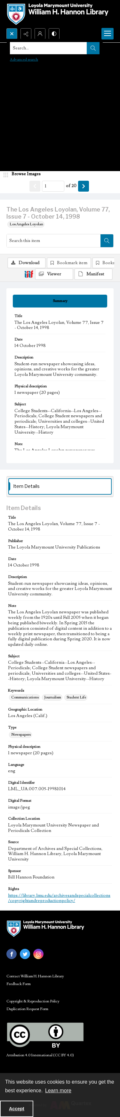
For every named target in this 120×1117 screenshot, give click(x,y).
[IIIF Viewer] (54, 274)
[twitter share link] (25, 954)
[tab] (60, 301)
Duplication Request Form (27, 1009)
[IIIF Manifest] (93, 274)
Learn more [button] (58, 1090)
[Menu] (107, 33)
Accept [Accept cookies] (16, 1108)
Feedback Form (18, 984)
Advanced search (24, 59)
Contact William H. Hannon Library (35, 976)
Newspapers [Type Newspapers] (21, 734)
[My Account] (40, 34)
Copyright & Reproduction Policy (33, 1001)
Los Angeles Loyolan (26, 224)
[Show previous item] (34, 186)
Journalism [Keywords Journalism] (52, 697)
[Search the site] (48, 48)
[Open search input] (12, 34)
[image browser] (24, 174)
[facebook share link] (11, 954)
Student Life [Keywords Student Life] (76, 697)
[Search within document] (106, 240)
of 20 (71, 185)
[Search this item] (53, 240)
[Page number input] (53, 186)
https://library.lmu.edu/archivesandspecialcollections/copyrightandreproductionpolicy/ (59, 898)
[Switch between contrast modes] (54, 34)
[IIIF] (29, 273)
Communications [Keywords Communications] (25, 697)
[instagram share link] (38, 954)
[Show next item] (83, 186)
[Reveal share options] (26, 34)
